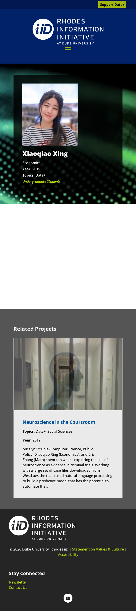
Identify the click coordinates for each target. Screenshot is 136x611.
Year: (26, 169)
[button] (68, 49)
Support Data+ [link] (112, 4)
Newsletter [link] (18, 582)
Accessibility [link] (68, 554)
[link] (68, 32)
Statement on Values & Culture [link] (98, 549)
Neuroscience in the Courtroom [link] (59, 422)
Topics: (28, 175)
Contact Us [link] (18, 587)
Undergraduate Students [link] (41, 181)
